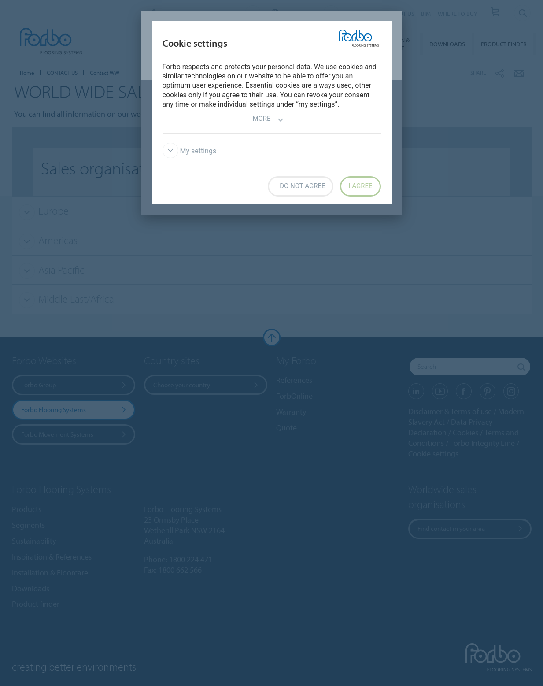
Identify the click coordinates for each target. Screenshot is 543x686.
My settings (190, 151)
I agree (360, 186)
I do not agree (300, 186)
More (268, 120)
